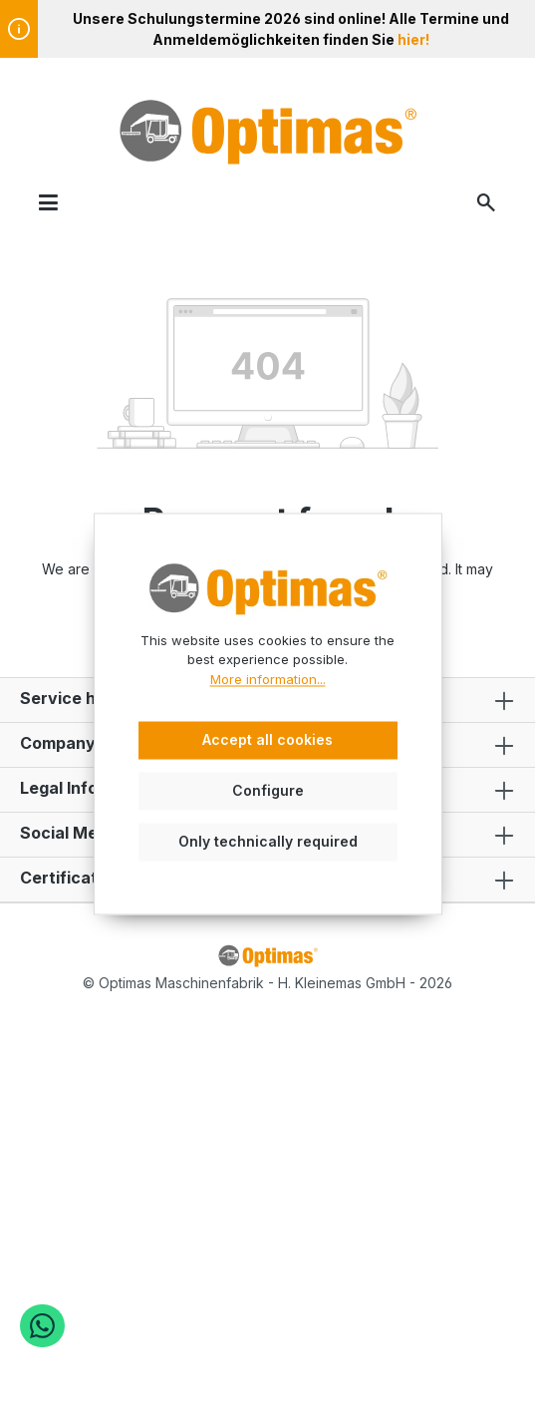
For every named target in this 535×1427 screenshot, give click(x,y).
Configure (268, 790)
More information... (268, 679)
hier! (413, 39)
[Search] (486, 201)
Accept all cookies (267, 740)
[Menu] (48, 201)
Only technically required (268, 841)
